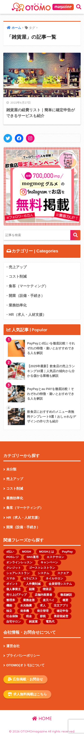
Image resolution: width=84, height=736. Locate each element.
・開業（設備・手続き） (25, 296)
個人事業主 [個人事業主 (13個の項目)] (13, 589)
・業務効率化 (16, 305)
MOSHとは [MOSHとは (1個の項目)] (46, 551)
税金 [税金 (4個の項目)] (29, 616)
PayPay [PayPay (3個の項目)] (67, 551)
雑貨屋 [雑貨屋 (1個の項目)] (33, 621)
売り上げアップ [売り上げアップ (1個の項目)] (16, 594)
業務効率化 (14, 498)
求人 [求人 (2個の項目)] (43, 605)
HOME (42, 718)
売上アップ (14, 479)
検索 (75, 235)
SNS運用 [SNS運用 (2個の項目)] (33, 557)
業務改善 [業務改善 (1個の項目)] (29, 600)
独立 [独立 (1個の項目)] (9, 610)
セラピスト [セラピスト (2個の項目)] (30, 578)
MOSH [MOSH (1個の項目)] (26, 551)
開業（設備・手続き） (23, 527)
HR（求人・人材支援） (23, 517)
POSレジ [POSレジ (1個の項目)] (12, 557)
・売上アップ (16, 267)
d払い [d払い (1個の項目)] (10, 551)
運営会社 (13, 646)
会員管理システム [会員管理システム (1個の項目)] (60, 583)
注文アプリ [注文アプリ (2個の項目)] (61, 605)
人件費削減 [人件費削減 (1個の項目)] (33, 583)
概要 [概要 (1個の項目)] (65, 600)
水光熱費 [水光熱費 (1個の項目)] (26, 605)
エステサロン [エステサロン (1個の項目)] (55, 557)
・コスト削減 (16, 276)
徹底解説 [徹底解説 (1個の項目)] (66, 594)
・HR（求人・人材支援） (25, 315)
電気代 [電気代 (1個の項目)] (50, 621)
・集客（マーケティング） (26, 286)
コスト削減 (14, 488)
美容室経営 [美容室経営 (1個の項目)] (61, 616)
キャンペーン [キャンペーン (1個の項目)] (49, 562)
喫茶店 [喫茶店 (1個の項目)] (47, 589)
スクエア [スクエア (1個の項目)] (63, 573)
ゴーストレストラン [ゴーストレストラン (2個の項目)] (42, 567)
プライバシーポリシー (23, 655)
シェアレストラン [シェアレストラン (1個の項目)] (18, 573)
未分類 (11, 469)
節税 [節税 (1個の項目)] (43, 616)
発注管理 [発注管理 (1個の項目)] (43, 610)
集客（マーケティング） (24, 508)
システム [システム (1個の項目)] (43, 573)
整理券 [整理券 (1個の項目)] (10, 600)
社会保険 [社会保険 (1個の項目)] (12, 616)
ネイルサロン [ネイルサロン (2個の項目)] (54, 578)
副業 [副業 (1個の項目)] (32, 589)
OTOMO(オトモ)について (25, 665)
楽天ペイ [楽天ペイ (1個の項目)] (48, 600)
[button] (42, 186)
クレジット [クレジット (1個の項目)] (13, 567)
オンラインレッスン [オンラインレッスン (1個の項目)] (19, 562)
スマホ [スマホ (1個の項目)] (10, 578)
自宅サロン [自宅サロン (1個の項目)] (13, 621)
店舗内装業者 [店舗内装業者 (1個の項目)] (43, 594)
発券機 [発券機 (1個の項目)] (24, 610)
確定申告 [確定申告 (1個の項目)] (62, 610)
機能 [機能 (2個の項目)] (9, 605)
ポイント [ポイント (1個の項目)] (12, 583)
